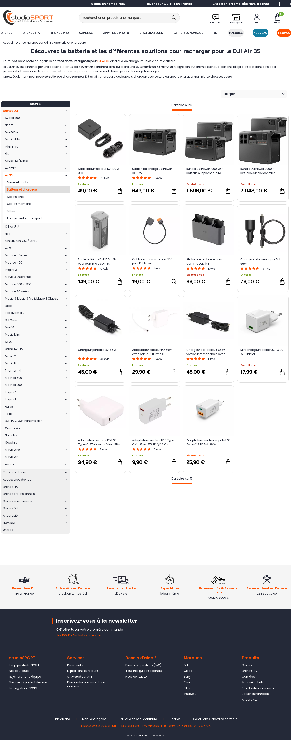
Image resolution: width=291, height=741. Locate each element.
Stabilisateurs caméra (258, 689)
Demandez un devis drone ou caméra (88, 685)
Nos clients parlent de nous (28, 683)
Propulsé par (134, 736)
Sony (187, 677)
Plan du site (62, 719)
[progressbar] (182, 110)
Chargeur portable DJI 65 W (97, 350)
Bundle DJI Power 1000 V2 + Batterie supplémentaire (204, 171)
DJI (216, 32)
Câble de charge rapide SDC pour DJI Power (152, 261)
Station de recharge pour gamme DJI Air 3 (204, 261)
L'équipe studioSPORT (24, 666)
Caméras (86, 32)
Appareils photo (116, 32)
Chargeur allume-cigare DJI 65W (260, 261)
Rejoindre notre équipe (25, 677)
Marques (236, 32)
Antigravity (249, 700)
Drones (6, 32)
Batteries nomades (188, 32)
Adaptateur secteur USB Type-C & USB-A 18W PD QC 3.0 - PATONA (153, 442)
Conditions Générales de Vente (215, 719)
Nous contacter (136, 677)
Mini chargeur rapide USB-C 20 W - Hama (261, 352)
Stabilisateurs (151, 32)
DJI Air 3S (103, 61)
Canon (188, 683)
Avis (105, 178)
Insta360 (190, 694)
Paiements (75, 666)
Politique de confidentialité (138, 719)
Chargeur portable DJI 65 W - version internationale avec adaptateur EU (206, 352)
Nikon (187, 689)
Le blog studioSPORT (23, 689)
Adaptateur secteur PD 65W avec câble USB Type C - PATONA (152, 352)
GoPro (188, 671)
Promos (284, 32)
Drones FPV (31, 32)
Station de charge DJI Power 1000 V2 (152, 171)
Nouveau (260, 32)
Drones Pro (60, 32)
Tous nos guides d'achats (144, 671)
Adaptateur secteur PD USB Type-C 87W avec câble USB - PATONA (99, 442)
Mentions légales (94, 719)
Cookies (175, 719)
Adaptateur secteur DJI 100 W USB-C (99, 171)
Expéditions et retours (82, 671)
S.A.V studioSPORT (79, 677)
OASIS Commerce (154, 736)
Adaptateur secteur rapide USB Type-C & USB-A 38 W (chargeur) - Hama (208, 442)
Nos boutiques (19, 671)
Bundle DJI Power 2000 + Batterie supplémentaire (257, 171)
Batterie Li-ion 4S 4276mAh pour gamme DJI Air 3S (97, 261)
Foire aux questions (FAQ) (143, 666)
